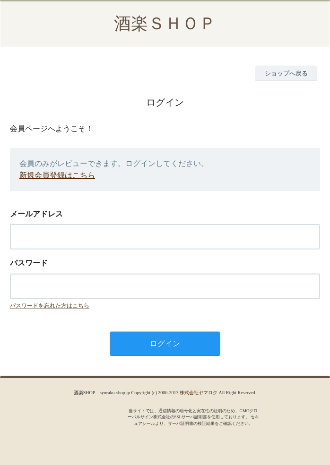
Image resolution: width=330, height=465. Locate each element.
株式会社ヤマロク (198, 392)
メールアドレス (36, 214)
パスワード (29, 263)
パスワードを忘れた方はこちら (49, 305)
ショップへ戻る (286, 73)
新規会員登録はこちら (57, 175)
